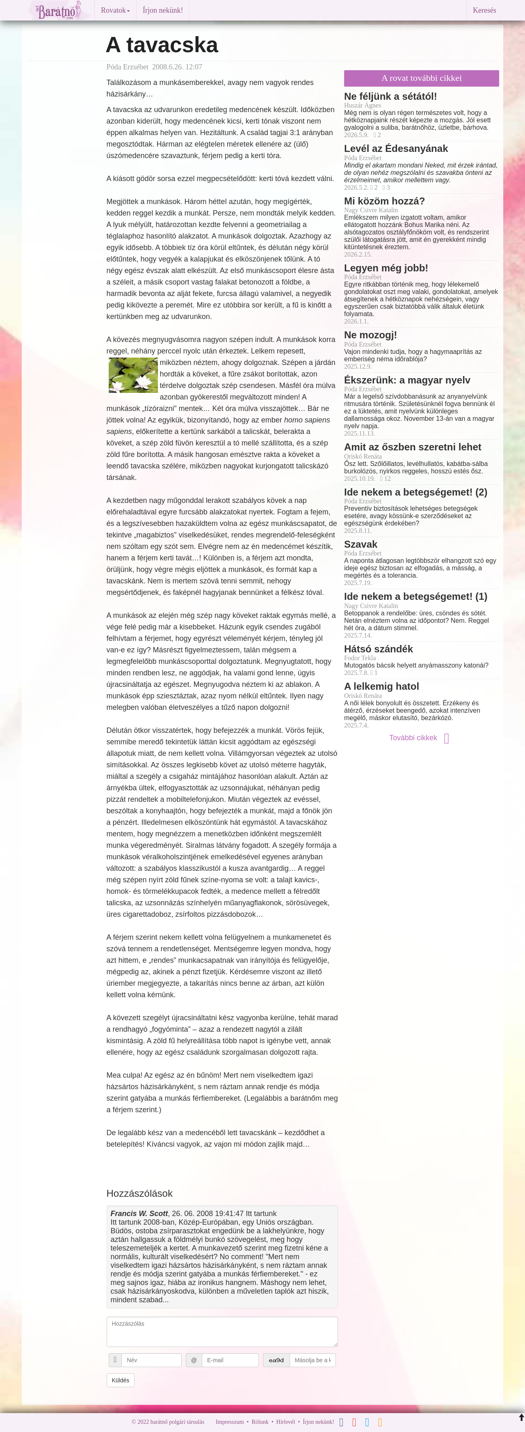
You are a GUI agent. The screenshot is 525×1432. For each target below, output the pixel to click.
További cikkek (421, 738)
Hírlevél (285, 1422)
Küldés (121, 1380)
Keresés (484, 10)
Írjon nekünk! (163, 10)
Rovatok (115, 10)
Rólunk (259, 1422)
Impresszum (230, 1422)
